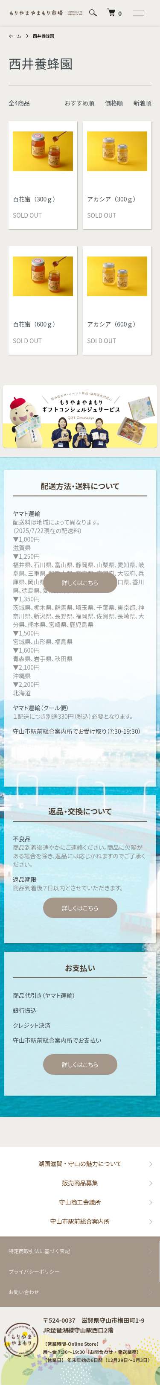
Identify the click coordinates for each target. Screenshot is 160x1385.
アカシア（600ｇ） (113, 324)
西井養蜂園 (43, 35)
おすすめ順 (79, 103)
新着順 (142, 103)
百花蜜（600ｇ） (35, 324)
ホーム (15, 35)
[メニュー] (138, 13)
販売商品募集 (80, 1182)
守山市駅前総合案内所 (80, 1221)
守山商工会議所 (80, 1202)
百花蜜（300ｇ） (35, 199)
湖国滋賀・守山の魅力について (80, 1163)
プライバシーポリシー (34, 1271)
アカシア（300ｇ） (113, 199)
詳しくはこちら (79, 582)
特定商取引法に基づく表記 (39, 1250)
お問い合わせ (24, 1291)
